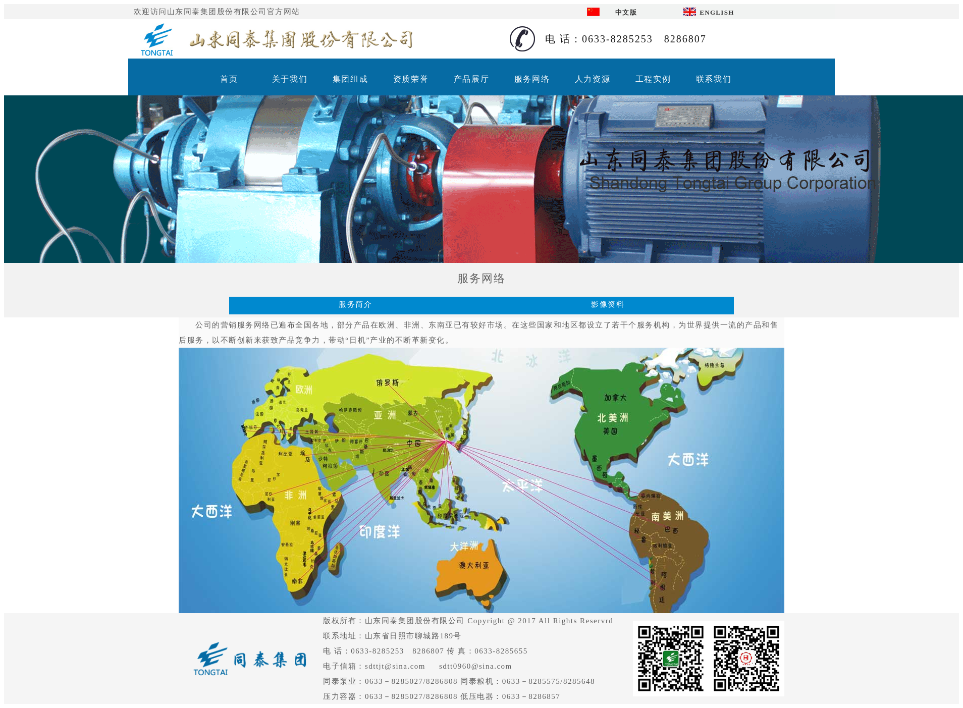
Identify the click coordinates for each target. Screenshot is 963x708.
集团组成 (350, 79)
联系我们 (713, 79)
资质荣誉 (411, 79)
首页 (229, 79)
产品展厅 (471, 79)
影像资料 (607, 304)
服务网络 (532, 79)
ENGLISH (717, 12)
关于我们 (289, 79)
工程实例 (653, 79)
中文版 (626, 12)
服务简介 (355, 304)
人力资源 (592, 79)
